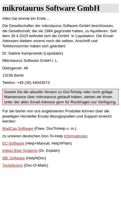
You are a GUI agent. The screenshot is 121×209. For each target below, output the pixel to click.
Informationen (76, 136)
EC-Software (13, 143)
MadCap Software (17, 128)
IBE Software (13, 158)
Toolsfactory (12, 165)
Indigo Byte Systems (20, 150)
